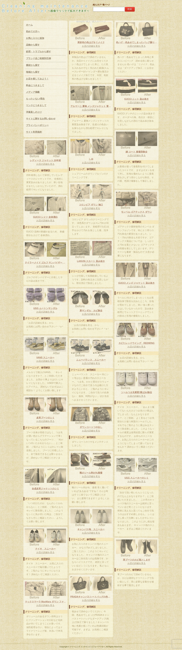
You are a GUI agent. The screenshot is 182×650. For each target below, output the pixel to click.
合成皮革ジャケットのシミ (45, 488)
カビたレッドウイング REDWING (136, 343)
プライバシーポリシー (37, 125)
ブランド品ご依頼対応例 (38, 58)
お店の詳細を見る (91, 46)
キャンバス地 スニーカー (91, 529)
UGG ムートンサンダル (45, 308)
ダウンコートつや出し (91, 427)
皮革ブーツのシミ (45, 417)
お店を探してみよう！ (37, 79)
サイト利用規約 (34, 132)
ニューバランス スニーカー (91, 360)
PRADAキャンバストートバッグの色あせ (91, 597)
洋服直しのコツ (34, 112)
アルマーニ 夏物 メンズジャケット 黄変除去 (91, 106)
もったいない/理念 (35, 99)
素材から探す (33, 65)
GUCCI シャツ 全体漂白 (45, 217)
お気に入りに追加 (35, 38)
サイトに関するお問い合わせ (41, 118)
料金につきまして (35, 85)
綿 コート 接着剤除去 (136, 152)
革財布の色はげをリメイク (91, 42)
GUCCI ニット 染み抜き (136, 99)
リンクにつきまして (36, 105)
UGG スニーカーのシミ (136, 478)
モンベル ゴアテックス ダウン (136, 212)
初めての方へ (33, 31)
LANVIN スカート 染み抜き (91, 261)
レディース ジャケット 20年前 (45, 160)
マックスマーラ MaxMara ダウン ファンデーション (45, 601)
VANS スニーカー (45, 357)
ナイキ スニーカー (45, 549)
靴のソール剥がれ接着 (91, 473)
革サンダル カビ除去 (91, 310)
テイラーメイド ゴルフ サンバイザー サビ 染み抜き (45, 262)
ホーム (29, 25)
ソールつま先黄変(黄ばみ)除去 (136, 392)
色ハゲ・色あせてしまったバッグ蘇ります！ (136, 42)
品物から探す (33, 45)
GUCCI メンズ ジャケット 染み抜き (136, 283)
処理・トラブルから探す (38, 51)
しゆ (91, 159)
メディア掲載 (33, 92)
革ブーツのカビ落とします (136, 560)
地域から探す (33, 72)
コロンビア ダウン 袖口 (91, 205)
